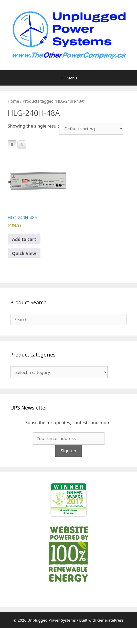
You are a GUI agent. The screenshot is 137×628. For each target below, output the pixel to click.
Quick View (24, 253)
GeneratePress (110, 620)
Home (13, 101)
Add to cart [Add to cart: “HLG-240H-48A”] (24, 239)
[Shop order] (91, 129)
